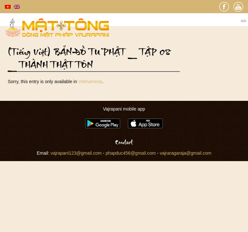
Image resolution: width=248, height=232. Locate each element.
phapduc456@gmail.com (131, 153)
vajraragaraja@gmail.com (186, 153)
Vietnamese (90, 81)
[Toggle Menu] (243, 21)
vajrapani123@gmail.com (75, 153)
